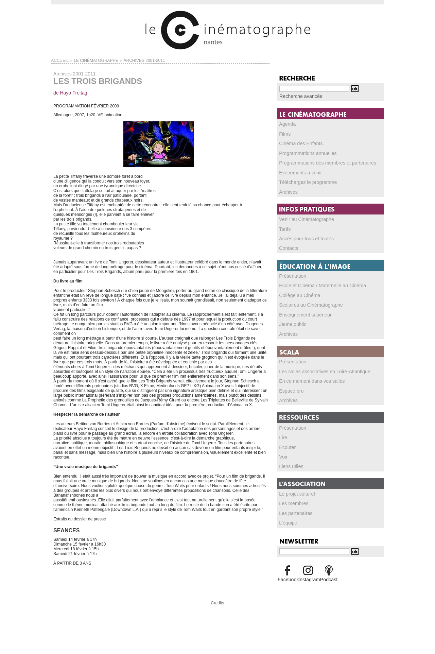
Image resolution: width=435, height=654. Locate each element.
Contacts (287, 245)
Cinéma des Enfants (297, 142)
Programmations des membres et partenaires (320, 161)
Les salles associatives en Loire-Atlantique (317, 367)
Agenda (286, 123)
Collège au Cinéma (296, 292)
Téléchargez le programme (303, 180)
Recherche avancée (297, 95)
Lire (282, 432)
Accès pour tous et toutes (302, 236)
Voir (282, 451)
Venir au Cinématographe (302, 217)
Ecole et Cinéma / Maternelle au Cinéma (315, 282)
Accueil (57, 60)
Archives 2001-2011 (123, 60)
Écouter (286, 442)
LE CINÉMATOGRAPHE (86, 60)
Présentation (290, 273)
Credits (217, 601)
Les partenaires (293, 507)
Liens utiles (289, 461)
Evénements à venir (297, 171)
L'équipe (287, 517)
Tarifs (284, 226)
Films (284, 133)
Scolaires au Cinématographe (306, 301)
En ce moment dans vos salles (307, 377)
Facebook (287, 573)
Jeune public (290, 321)
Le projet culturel (294, 488)
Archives (287, 190)
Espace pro (289, 386)
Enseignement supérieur (301, 311)
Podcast (328, 573)
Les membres (291, 498)
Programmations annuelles (303, 152)
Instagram (308, 573)
